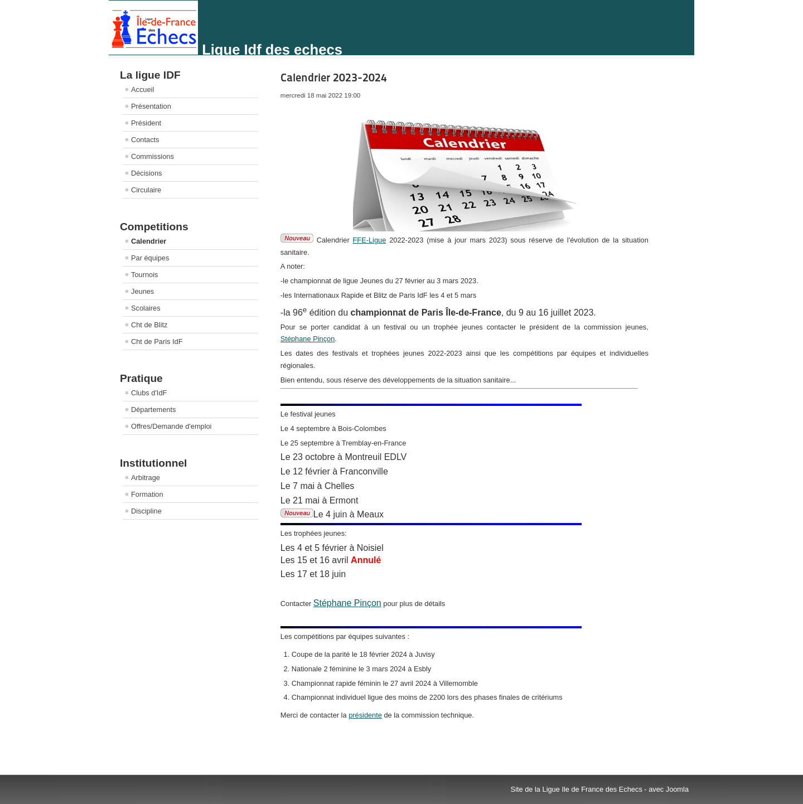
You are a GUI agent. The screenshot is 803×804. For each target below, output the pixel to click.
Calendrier (148, 241)
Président (146, 123)
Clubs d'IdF (149, 393)
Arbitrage (145, 477)
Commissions (152, 156)
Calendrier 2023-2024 (333, 77)
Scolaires (146, 308)
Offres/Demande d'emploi (171, 426)
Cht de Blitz (149, 325)
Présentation (151, 106)
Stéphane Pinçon (307, 339)
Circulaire (146, 190)
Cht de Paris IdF (156, 341)
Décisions (146, 173)
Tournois (144, 274)
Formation (147, 494)
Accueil (142, 89)
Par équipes (150, 258)
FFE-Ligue (369, 240)
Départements (153, 409)
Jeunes (142, 291)
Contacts (145, 139)
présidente (365, 715)
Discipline (146, 511)
